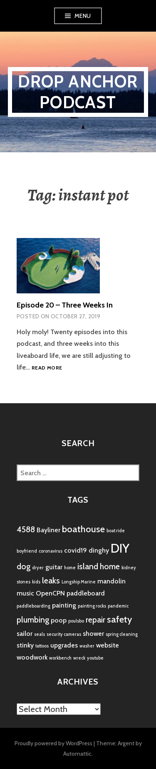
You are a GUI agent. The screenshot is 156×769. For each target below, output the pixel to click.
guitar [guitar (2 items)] (53, 567)
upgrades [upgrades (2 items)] (64, 645)
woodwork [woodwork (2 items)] (32, 657)
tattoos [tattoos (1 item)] (42, 646)
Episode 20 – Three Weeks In (65, 305)
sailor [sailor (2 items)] (24, 634)
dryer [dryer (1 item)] (38, 568)
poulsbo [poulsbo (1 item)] (76, 621)
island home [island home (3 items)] (98, 566)
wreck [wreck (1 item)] (79, 658)
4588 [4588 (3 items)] (26, 529)
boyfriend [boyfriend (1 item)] (27, 551)
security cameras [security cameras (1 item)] (64, 634)
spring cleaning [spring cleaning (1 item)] (122, 634)
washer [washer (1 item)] (86, 646)
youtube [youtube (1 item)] (95, 658)
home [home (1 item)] (70, 568)
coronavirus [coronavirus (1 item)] (50, 551)
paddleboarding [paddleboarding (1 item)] (33, 606)
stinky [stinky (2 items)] (25, 645)
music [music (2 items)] (25, 593)
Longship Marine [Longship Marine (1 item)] (79, 582)
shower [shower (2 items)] (93, 634)
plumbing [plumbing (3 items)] (33, 620)
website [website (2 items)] (107, 645)
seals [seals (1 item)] (39, 634)
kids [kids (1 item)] (36, 582)
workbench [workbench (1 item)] (60, 658)
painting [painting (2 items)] (64, 605)
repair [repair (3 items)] (95, 620)
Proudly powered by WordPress (53, 743)
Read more (47, 368)
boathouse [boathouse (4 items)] (83, 529)
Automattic (77, 753)
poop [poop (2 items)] (59, 620)
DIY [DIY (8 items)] (120, 548)
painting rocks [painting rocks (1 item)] (92, 606)
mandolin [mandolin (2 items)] (111, 581)
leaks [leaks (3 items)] (51, 580)
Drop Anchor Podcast (78, 91)
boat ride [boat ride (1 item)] (115, 530)
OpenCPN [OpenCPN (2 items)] (50, 593)
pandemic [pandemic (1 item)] (118, 606)
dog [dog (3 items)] (23, 566)
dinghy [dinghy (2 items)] (99, 550)
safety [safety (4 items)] (119, 619)
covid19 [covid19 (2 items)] (75, 550)
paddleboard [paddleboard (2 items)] (86, 593)
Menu (82, 16)
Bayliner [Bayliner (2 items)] (48, 530)
